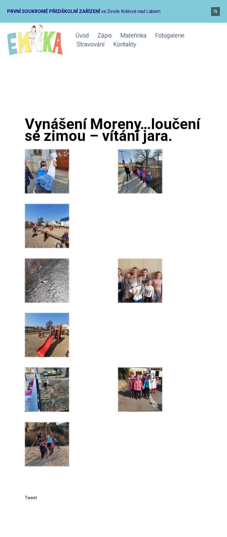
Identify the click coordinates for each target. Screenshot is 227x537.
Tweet (31, 497)
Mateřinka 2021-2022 (100, 92)
